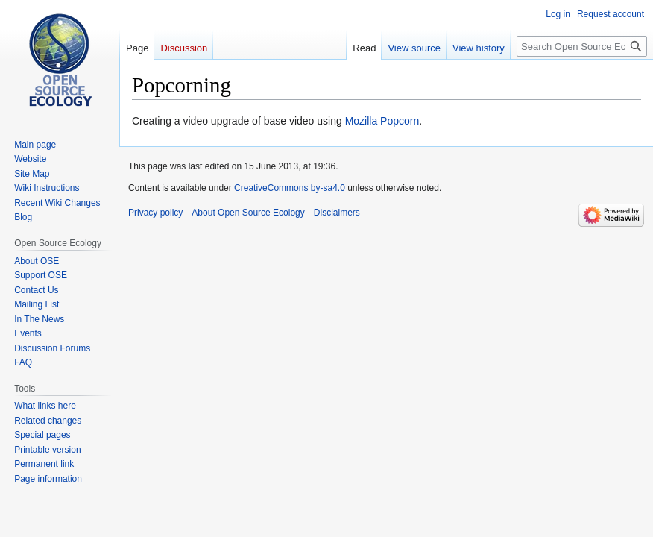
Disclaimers (337, 212)
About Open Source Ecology (248, 212)
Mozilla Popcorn (382, 121)
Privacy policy (155, 212)
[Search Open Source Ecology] (582, 46)
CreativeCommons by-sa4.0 (289, 188)
